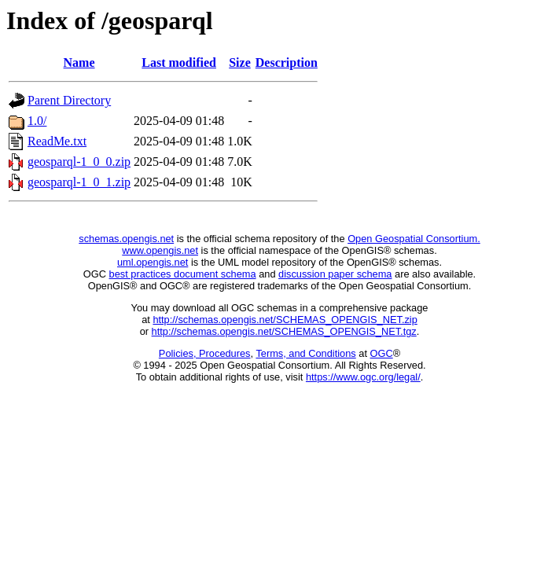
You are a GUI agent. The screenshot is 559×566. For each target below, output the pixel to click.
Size (240, 62)
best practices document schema (182, 274)
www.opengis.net (160, 250)
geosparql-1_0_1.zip (79, 182)
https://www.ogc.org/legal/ (363, 377)
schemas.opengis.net (126, 238)
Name (79, 62)
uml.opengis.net (152, 262)
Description (287, 62)
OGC (381, 353)
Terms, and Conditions (305, 353)
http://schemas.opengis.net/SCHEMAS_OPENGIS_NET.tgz (284, 331)
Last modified (179, 62)
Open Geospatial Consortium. (414, 238)
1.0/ (37, 120)
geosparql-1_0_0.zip (79, 161)
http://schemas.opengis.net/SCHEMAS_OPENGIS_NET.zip (285, 319)
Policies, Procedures (205, 353)
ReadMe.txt (57, 141)
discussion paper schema (335, 274)
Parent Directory (69, 100)
